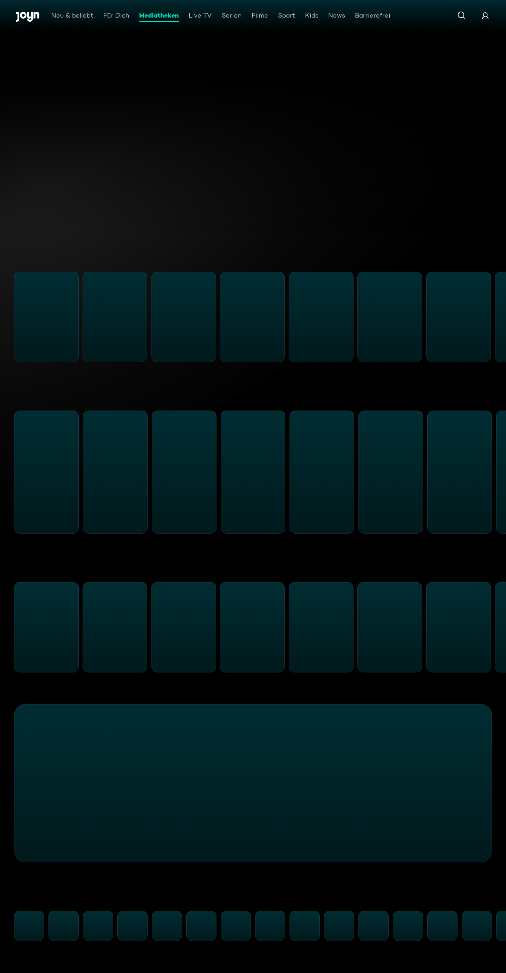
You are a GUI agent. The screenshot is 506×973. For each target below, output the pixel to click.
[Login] (485, 15)
